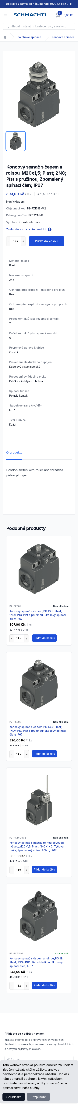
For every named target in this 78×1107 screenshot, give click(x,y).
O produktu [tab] (14, 452)
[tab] (15, 141)
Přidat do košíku (46, 241)
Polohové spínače (29, 37)
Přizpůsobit (38, 1097)
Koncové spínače (63, 37)
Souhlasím (13, 1097)
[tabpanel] (39, 94)
